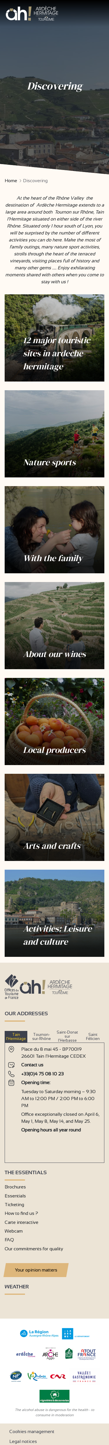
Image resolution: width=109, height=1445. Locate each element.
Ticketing (14, 1204)
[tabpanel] (54, 1100)
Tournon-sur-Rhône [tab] (41, 1036)
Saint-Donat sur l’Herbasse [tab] (67, 1036)
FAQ (9, 1239)
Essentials (15, 1195)
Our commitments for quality (34, 1248)
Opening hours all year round (51, 1129)
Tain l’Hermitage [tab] (16, 1036)
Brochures (15, 1186)
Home (11, 180)
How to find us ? (21, 1213)
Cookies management (31, 1431)
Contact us (32, 1064)
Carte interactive (21, 1222)
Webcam (14, 1231)
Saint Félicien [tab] (93, 1036)
